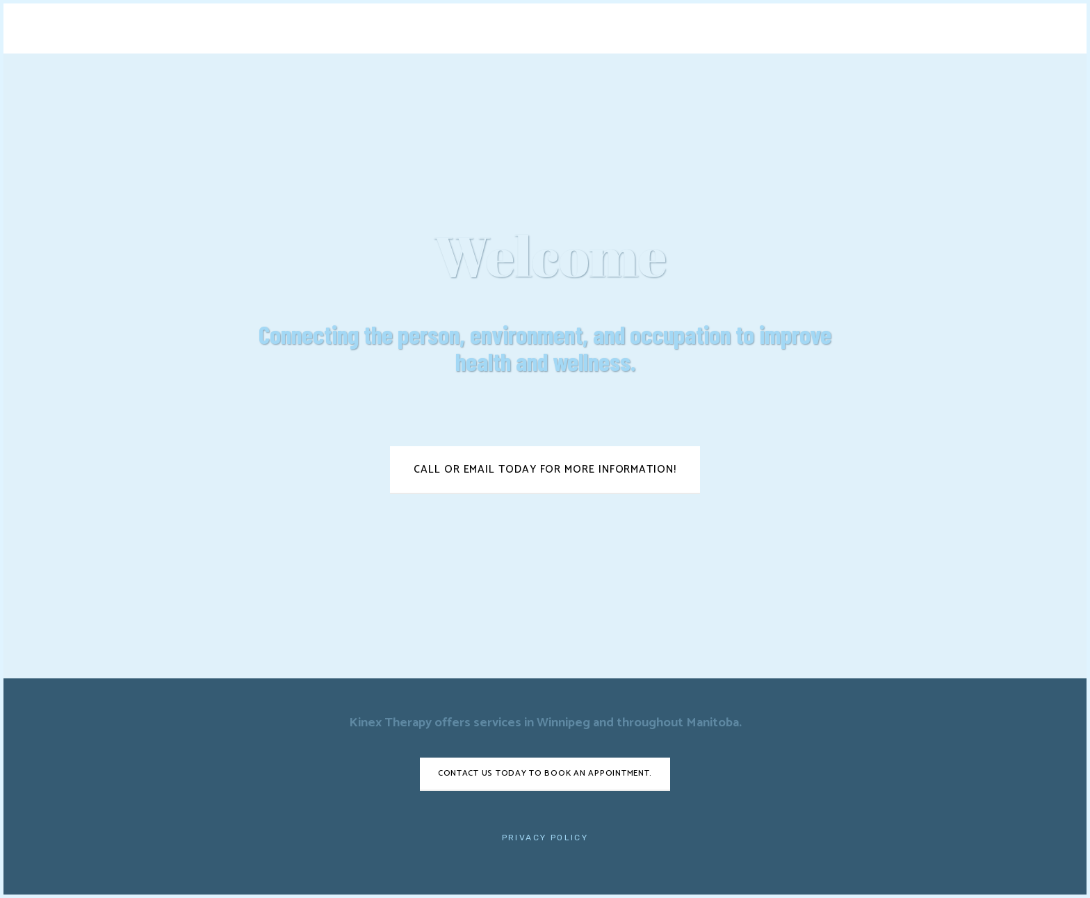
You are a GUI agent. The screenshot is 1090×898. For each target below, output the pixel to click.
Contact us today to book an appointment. (545, 774)
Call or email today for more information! (545, 469)
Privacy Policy (545, 837)
